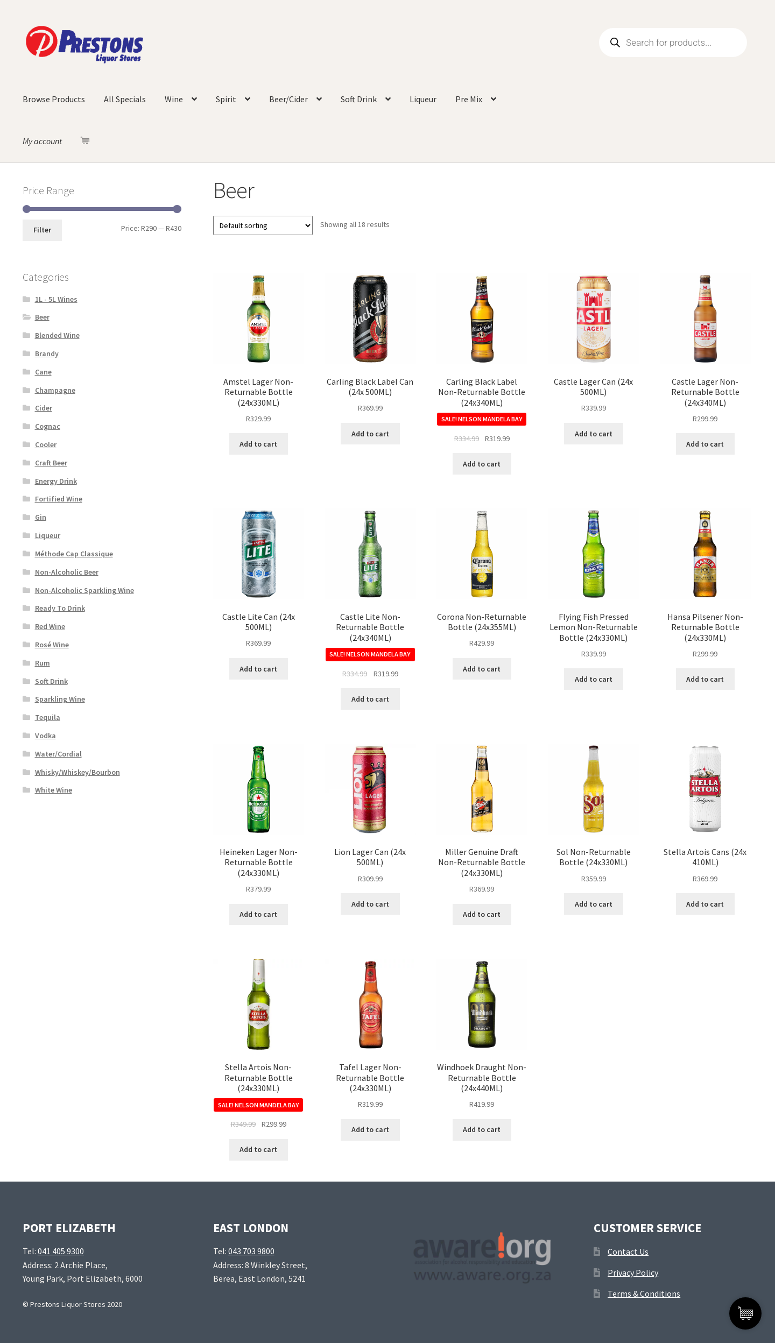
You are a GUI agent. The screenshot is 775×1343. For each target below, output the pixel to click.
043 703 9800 (251, 1251)
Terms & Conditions (644, 1293)
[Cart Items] (87, 140)
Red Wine (50, 626)
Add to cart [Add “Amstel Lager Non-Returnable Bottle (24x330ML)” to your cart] (258, 444)
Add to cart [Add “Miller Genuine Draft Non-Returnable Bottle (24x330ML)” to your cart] (482, 914)
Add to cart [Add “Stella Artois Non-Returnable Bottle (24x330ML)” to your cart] (258, 1149)
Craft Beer (51, 463)
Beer (42, 317)
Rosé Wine (52, 644)
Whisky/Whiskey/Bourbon (77, 772)
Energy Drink (56, 481)
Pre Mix (468, 99)
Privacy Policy (633, 1272)
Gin (40, 517)
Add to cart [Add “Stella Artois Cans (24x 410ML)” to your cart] (705, 904)
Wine (174, 99)
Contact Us (628, 1251)
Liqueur (423, 99)
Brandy (47, 353)
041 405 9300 (61, 1251)
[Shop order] (263, 225)
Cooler (46, 444)
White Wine (53, 790)
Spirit (226, 99)
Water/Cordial (58, 754)
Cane (43, 372)
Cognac (47, 426)
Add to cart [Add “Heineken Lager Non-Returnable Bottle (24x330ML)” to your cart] (258, 914)
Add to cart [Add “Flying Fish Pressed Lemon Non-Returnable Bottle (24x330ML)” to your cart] (593, 679)
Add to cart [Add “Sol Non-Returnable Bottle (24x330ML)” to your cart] (593, 904)
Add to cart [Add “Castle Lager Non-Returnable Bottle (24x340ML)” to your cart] (705, 444)
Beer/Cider (288, 99)
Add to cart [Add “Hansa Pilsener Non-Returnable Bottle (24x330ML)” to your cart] (705, 679)
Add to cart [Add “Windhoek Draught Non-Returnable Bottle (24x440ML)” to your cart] (482, 1129)
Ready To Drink (60, 608)
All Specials (125, 99)
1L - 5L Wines (56, 299)
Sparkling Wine (60, 699)
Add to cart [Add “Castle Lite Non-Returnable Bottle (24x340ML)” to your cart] (370, 699)
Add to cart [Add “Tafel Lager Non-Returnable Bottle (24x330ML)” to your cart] (370, 1129)
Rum (42, 663)
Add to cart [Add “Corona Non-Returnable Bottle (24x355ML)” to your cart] (482, 669)
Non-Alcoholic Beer (66, 572)
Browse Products (54, 99)
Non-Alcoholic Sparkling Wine (84, 590)
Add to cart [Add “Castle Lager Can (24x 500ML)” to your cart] (593, 434)
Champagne (55, 390)
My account (42, 141)
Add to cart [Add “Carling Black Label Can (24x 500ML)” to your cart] (370, 434)
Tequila (47, 717)
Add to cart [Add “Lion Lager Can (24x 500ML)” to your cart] (370, 904)
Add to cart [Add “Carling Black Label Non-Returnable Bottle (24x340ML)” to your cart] (482, 464)
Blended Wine (57, 335)
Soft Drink (359, 99)
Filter (42, 230)
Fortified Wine (58, 499)
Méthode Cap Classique (74, 554)
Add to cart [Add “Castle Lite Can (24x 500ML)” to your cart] (258, 669)
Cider (43, 408)
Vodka (45, 735)
